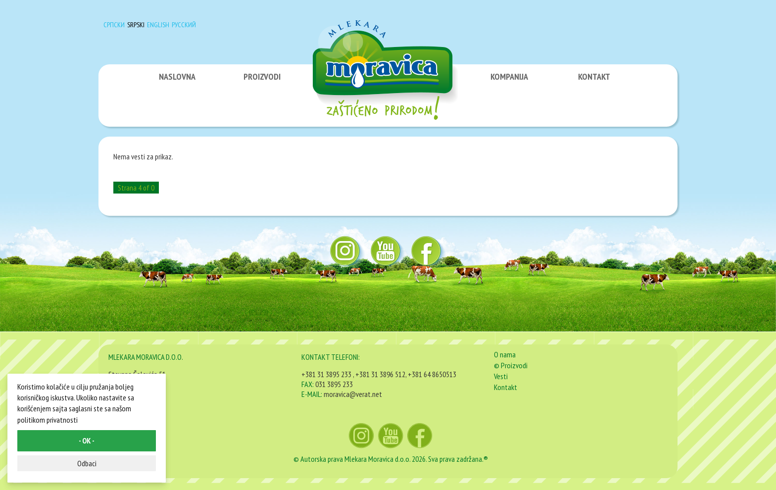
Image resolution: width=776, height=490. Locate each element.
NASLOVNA (177, 76)
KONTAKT (594, 76)
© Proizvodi (511, 365)
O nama (505, 354)
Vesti (501, 376)
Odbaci (87, 463)
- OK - (87, 440)
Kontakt (505, 387)
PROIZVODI (262, 76)
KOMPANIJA (509, 76)
